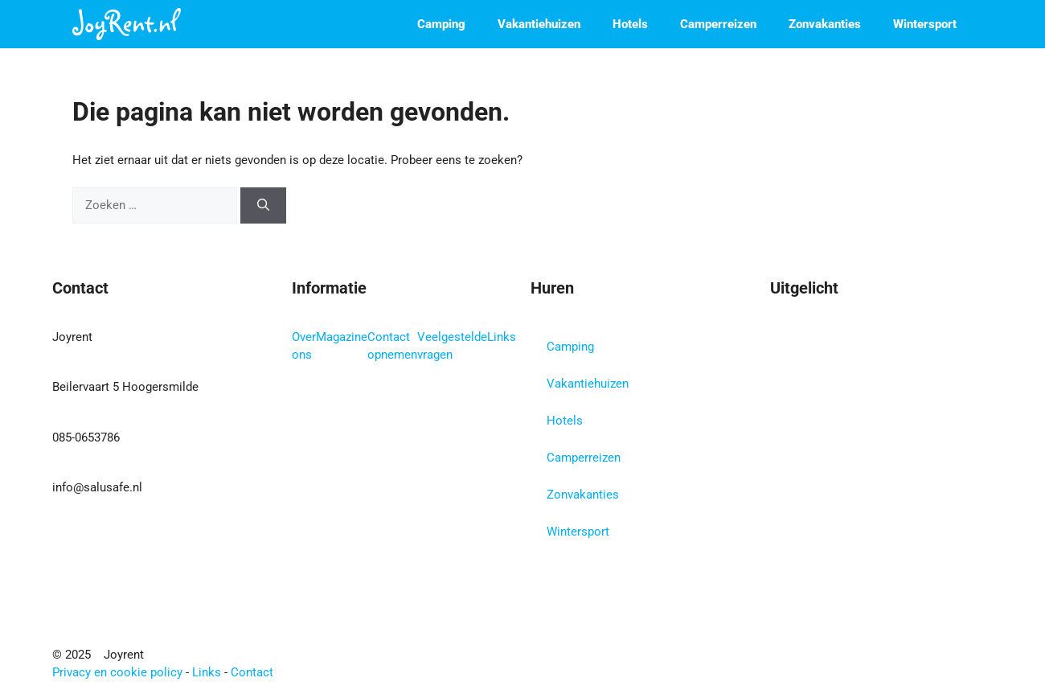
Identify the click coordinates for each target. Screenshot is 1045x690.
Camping (441, 24)
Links (501, 337)
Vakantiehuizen (539, 24)
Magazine (341, 337)
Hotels (630, 24)
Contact (252, 672)
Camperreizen (718, 24)
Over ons (304, 346)
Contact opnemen (392, 346)
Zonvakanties (825, 24)
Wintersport (925, 24)
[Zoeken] (263, 205)
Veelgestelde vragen (452, 346)
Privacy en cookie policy (117, 672)
